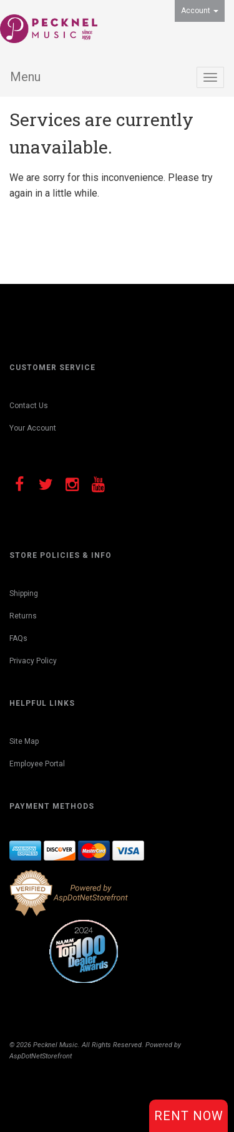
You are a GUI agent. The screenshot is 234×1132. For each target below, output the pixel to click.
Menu (25, 76)
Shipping (23, 593)
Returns (23, 616)
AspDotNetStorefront (40, 1056)
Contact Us (28, 405)
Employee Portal (37, 763)
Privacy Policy (33, 660)
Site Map (24, 741)
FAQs (18, 638)
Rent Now (188, 1115)
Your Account (32, 428)
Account (199, 10)
